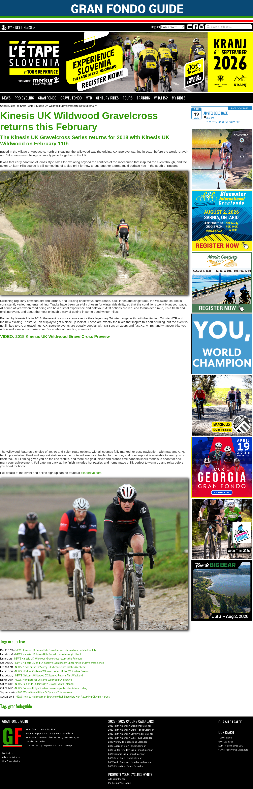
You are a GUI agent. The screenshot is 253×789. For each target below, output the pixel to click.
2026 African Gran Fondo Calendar (125, 766)
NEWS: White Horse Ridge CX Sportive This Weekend (44, 693)
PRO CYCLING (24, 98)
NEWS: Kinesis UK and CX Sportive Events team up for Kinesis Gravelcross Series (59, 663)
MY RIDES (14, 27)
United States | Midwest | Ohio (16, 106)
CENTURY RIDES (107, 98)
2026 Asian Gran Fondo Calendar (125, 758)
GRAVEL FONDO (71, 98)
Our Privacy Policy (11, 761)
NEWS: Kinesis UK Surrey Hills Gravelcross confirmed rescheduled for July (55, 650)
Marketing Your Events (119, 783)
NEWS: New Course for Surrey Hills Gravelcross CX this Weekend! (50, 667)
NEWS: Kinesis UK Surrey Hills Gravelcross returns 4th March (48, 654)
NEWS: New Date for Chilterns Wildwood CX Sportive (43, 680)
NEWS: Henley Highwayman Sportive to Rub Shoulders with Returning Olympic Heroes (63, 697)
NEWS (6, 98)
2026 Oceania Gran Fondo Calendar (126, 754)
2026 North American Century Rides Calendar (131, 734)
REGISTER (29, 27)
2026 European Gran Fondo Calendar (127, 746)
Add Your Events (116, 779)
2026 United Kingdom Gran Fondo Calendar (130, 750)
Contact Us (7, 753)
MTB (89, 98)
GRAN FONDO (47, 98)
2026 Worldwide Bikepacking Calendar (127, 742)
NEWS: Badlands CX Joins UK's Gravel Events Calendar (44, 684)
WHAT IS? (161, 98)
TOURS (128, 98)
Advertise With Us (11, 757)
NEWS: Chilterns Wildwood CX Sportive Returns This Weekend (49, 676)
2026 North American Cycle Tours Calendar (130, 738)
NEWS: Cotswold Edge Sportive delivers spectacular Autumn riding (51, 688)
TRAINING (143, 98)
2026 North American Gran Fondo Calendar (130, 726)
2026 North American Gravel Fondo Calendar (131, 730)
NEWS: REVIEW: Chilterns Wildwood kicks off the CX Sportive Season (52, 671)
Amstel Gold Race (215, 113)
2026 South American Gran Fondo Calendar (130, 762)
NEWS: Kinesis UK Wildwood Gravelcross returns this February (48, 659)
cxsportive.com (91, 472)
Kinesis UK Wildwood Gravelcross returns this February (66, 106)
